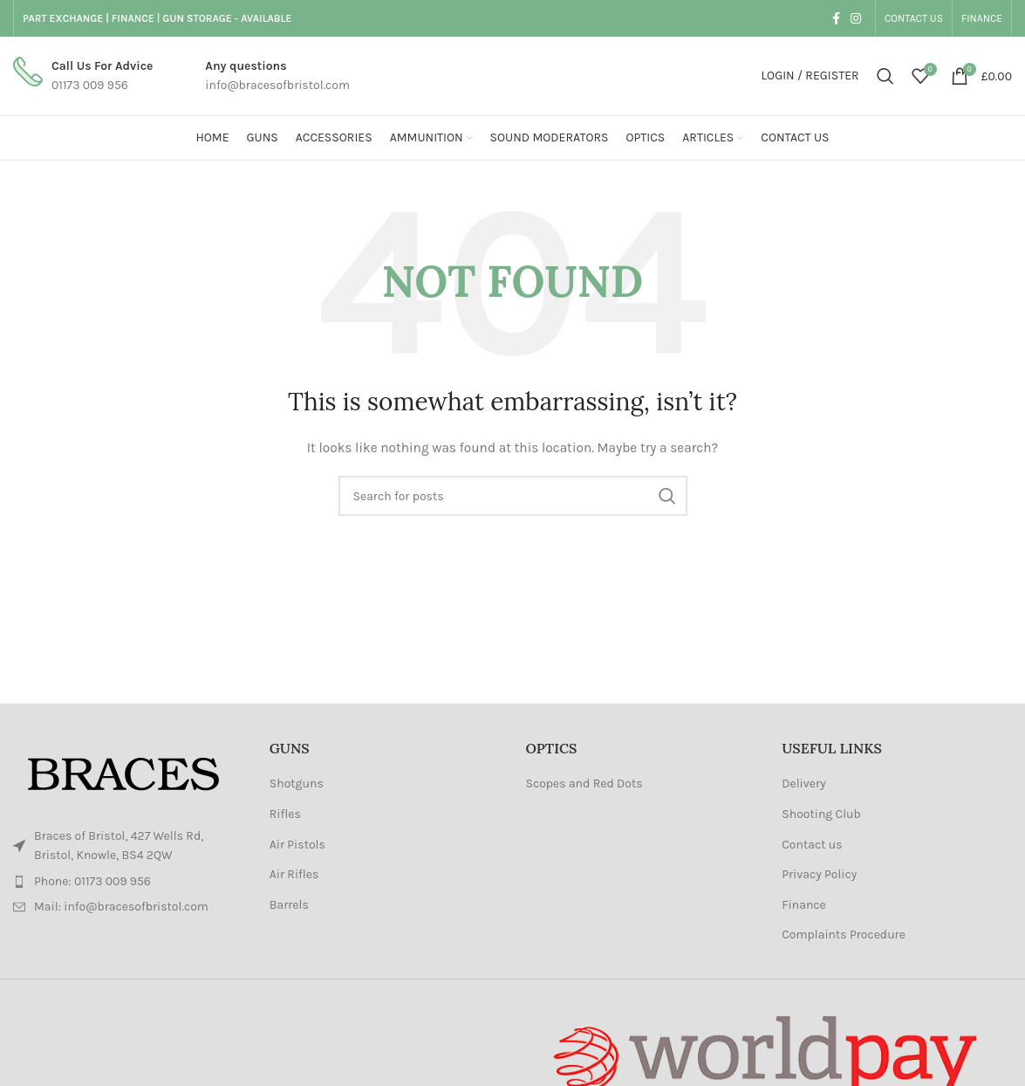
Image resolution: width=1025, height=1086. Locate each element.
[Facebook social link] (836, 18)
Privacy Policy (819, 874)
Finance (804, 904)
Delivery (803, 783)
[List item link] (128, 881)
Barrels (289, 904)
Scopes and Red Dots (584, 783)
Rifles (285, 814)
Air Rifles (294, 874)
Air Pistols (297, 844)
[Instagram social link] (855, 18)
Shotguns (297, 783)
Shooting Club (821, 814)
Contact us (812, 844)
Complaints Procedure (843, 934)
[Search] (885, 75)
